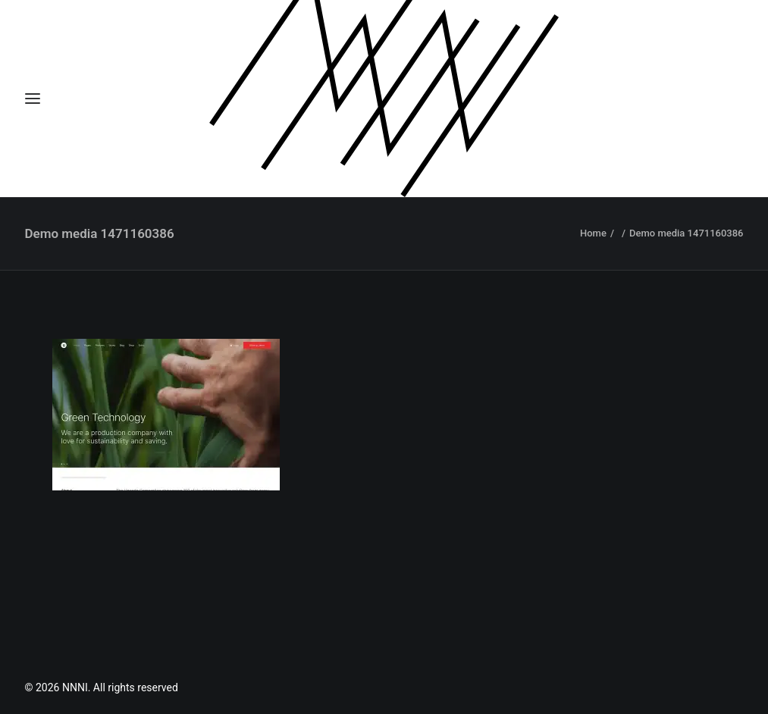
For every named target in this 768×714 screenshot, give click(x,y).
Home (593, 233)
